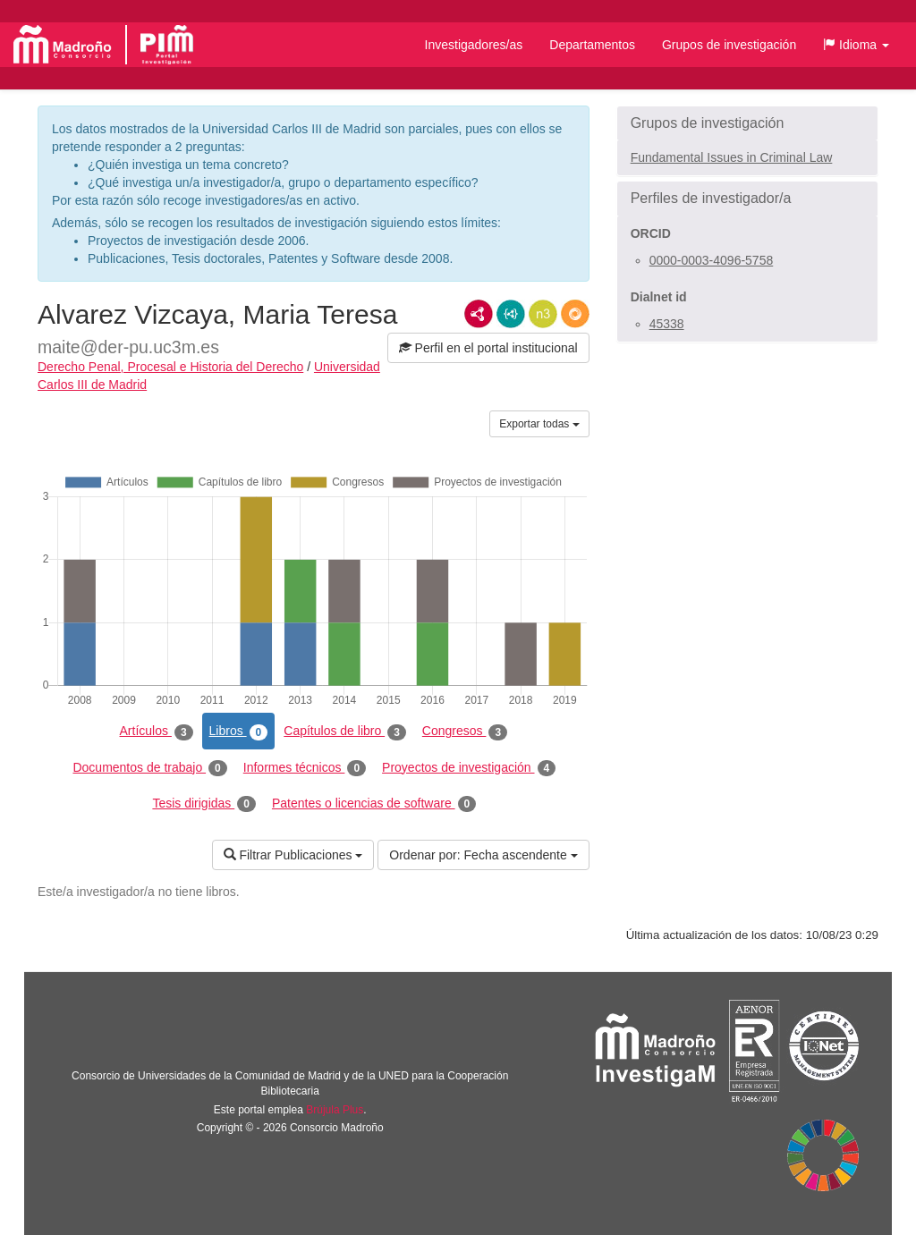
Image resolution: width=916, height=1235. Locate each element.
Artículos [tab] (156, 731)
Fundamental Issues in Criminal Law (732, 157)
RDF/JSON (575, 314)
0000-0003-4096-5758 (711, 260)
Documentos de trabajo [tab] (149, 768)
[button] (856, 44)
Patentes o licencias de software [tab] (374, 804)
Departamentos (592, 45)
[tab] (747, 123)
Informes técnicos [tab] (304, 768)
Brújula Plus (334, 1110)
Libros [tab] (238, 731)
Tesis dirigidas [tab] (204, 804)
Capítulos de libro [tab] (345, 731)
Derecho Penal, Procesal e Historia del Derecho (170, 367)
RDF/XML (478, 314)
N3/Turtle (543, 314)
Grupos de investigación (729, 45)
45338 (666, 324)
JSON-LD (510, 314)
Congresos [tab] (464, 731)
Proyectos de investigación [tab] (469, 768)
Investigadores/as (474, 45)
